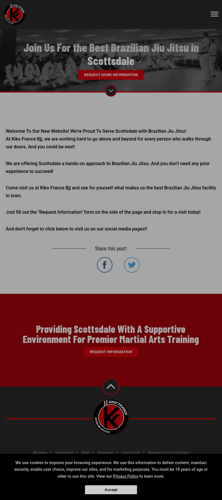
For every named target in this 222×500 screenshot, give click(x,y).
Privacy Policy (125, 476)
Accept (111, 490)
